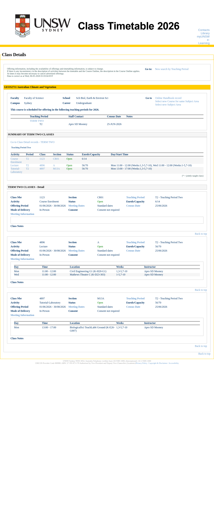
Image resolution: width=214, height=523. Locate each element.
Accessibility (174, 363)
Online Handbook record (168, 98)
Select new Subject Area (168, 104)
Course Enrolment (16, 160)
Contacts (204, 30)
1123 (42, 158)
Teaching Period (135, 197)
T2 (27, 158)
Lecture (15, 165)
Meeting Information (22, 214)
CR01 (56, 158)
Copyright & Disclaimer (158, 363)
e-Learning (204, 41)
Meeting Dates (76, 205)
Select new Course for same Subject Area (177, 101)
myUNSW (203, 36)
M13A (56, 168)
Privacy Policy (141, 363)
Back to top (201, 233)
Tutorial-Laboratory (16, 170)
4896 (42, 165)
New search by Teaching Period (171, 69)
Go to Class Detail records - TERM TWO (32, 142)
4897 (42, 168)
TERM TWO (37, 120)
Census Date (133, 205)
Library (205, 33)
